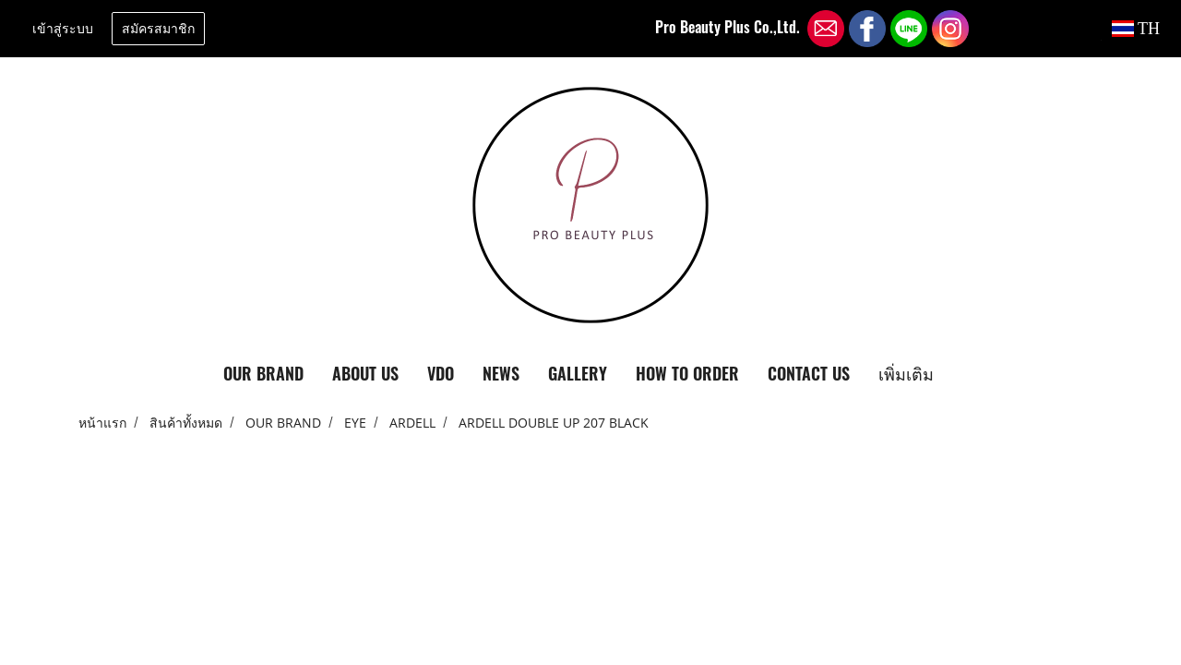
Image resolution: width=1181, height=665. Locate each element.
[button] (964, 374)
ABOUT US (365, 373)
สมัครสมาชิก (158, 29)
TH (1136, 28)
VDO (440, 373)
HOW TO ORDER (687, 373)
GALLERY (577, 373)
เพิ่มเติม (906, 373)
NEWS (501, 373)
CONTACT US (809, 373)
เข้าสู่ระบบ (62, 29)
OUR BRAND (263, 373)
